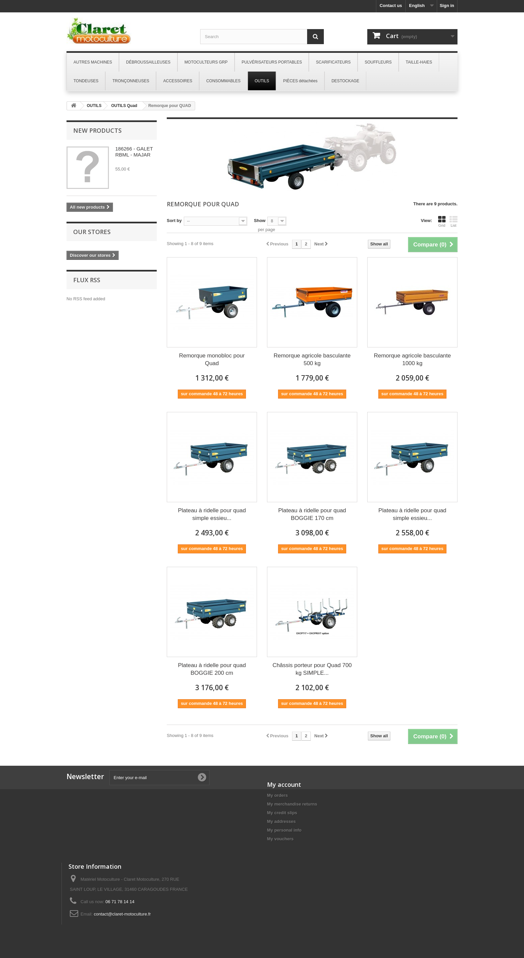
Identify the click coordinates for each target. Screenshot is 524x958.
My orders (277, 795)
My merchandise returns (292, 804)
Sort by (174, 220)
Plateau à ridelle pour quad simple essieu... (212, 514)
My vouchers (280, 838)
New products (97, 130)
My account (284, 784)
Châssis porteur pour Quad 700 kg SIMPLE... (312, 669)
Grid (441, 221)
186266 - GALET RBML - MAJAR (134, 151)
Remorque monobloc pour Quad (212, 359)
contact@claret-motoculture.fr (122, 914)
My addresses (281, 821)
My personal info (284, 830)
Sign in (447, 5)
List (453, 221)
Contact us (391, 5)
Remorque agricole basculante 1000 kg (412, 359)
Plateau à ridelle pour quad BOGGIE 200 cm (212, 669)
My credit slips (282, 812)
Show (260, 220)
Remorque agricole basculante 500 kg (312, 359)
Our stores (92, 232)
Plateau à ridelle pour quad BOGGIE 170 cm (312, 514)
